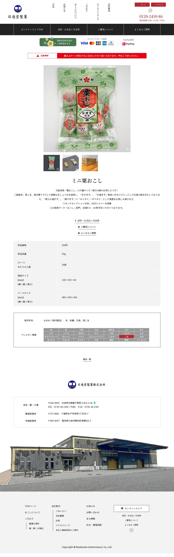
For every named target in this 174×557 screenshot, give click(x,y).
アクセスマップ (63, 529)
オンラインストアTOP (32, 32)
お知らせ (65, 9)
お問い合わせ (92, 516)
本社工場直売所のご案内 (67, 533)
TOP (54, 7)
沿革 (58, 524)
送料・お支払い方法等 (69, 32)
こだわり (87, 9)
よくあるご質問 (142, 32)
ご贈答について (105, 32)
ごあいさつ (61, 514)
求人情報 (90, 522)
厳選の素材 (34, 527)
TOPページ (30, 510)
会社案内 (110, 9)
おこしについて (76, 12)
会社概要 (60, 519)
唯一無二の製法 (36, 532)
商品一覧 (87, 363)
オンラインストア (98, 13)
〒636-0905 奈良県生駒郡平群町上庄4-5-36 (70, 406)
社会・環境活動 (94, 528)
